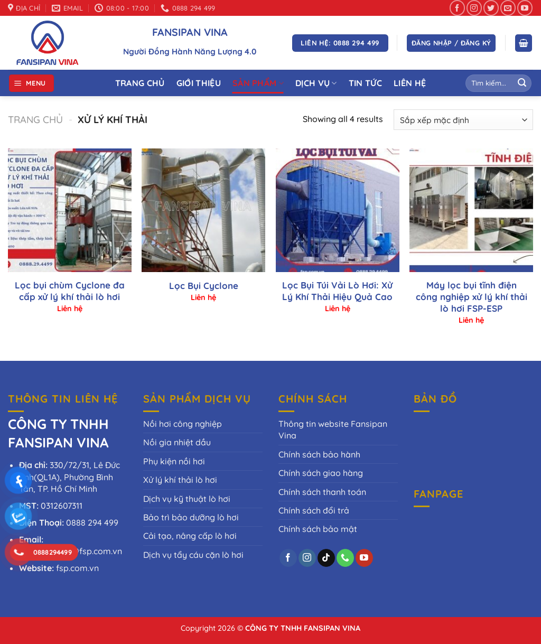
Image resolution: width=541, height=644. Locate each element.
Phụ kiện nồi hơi (174, 461)
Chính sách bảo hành (319, 454)
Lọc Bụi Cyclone (203, 285)
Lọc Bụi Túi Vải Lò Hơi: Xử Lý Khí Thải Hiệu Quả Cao (337, 290)
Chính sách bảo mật (317, 529)
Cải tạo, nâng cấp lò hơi (190, 535)
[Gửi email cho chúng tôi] (508, 7)
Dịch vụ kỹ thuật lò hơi (186, 498)
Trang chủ (35, 120)
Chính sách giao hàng (320, 473)
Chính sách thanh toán (322, 492)
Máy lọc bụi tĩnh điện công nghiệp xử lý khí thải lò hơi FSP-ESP (471, 296)
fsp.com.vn (77, 568)
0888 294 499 (92, 522)
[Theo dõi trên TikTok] (326, 558)
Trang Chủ (140, 83)
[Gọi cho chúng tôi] (345, 558)
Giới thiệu (198, 83)
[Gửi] (522, 83)
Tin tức (365, 83)
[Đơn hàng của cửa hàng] (463, 119)
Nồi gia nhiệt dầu (177, 442)
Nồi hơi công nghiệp (182, 423)
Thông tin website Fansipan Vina (332, 429)
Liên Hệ (410, 83)
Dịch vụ (316, 83)
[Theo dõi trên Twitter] (491, 7)
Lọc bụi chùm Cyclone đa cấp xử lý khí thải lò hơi (70, 290)
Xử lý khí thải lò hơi (180, 479)
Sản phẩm (258, 83)
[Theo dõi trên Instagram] (474, 7)
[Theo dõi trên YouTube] (525, 7)
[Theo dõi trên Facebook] (457, 7)
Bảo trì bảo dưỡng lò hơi (191, 517)
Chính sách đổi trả (313, 510)
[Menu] (31, 83)
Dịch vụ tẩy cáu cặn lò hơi (193, 554)
